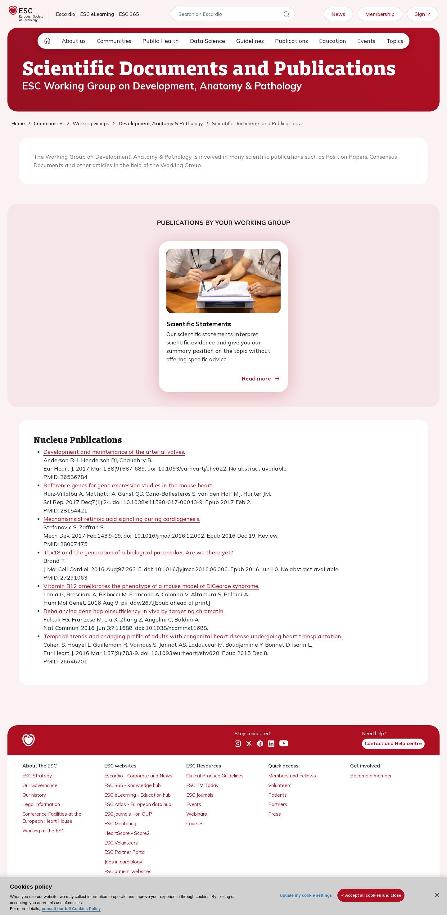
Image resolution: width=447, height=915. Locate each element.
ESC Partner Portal (125, 852)
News (338, 14)
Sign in (423, 14)
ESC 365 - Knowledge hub (132, 785)
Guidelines (250, 40)
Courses (195, 823)
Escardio (65, 14)
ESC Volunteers (121, 843)
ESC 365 (129, 14)
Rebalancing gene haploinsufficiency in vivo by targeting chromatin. (133, 611)
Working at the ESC (43, 831)
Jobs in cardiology (123, 862)
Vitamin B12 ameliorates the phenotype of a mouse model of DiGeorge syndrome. (151, 586)
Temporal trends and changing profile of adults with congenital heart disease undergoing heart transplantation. (192, 636)
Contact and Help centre (393, 743)
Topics (394, 40)
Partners (277, 804)
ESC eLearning (97, 14)
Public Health (160, 40)
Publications (291, 40)
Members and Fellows (292, 776)
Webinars (196, 814)
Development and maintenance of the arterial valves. (114, 451)
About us (74, 40)
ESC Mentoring (120, 823)
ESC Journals (200, 795)
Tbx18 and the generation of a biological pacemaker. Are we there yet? (138, 552)
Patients (277, 795)
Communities (114, 40)
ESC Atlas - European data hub (137, 804)
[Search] (286, 15)
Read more (261, 378)
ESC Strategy (37, 776)
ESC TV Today (202, 785)
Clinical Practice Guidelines (215, 776)
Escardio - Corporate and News (138, 776)
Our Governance (39, 785)
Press (274, 814)
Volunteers (279, 785)
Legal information (41, 804)
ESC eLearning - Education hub (137, 795)
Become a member (371, 776)
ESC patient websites (127, 871)
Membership (380, 14)
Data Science (207, 40)
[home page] (47, 41)
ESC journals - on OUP (128, 814)
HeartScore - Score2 (127, 833)
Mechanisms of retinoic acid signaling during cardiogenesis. (121, 518)
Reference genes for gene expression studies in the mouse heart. (128, 485)
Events (366, 40)
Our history (34, 795)
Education (332, 40)
